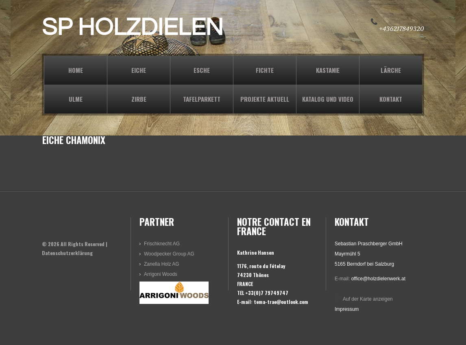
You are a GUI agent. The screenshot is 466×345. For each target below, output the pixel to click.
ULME (76, 98)
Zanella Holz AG (161, 264)
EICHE (138, 70)
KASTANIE (328, 70)
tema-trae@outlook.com (281, 301)
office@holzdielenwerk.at (378, 279)
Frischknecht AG (162, 244)
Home (75, 70)
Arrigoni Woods (160, 274)
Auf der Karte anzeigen (368, 299)
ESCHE (202, 70)
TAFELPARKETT (201, 98)
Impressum (347, 309)
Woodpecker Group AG (169, 254)
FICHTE (265, 70)
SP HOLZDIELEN (132, 27)
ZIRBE (138, 98)
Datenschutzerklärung (67, 252)
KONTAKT (390, 98)
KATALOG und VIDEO (327, 98)
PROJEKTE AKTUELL (264, 98)
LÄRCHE (391, 70)
